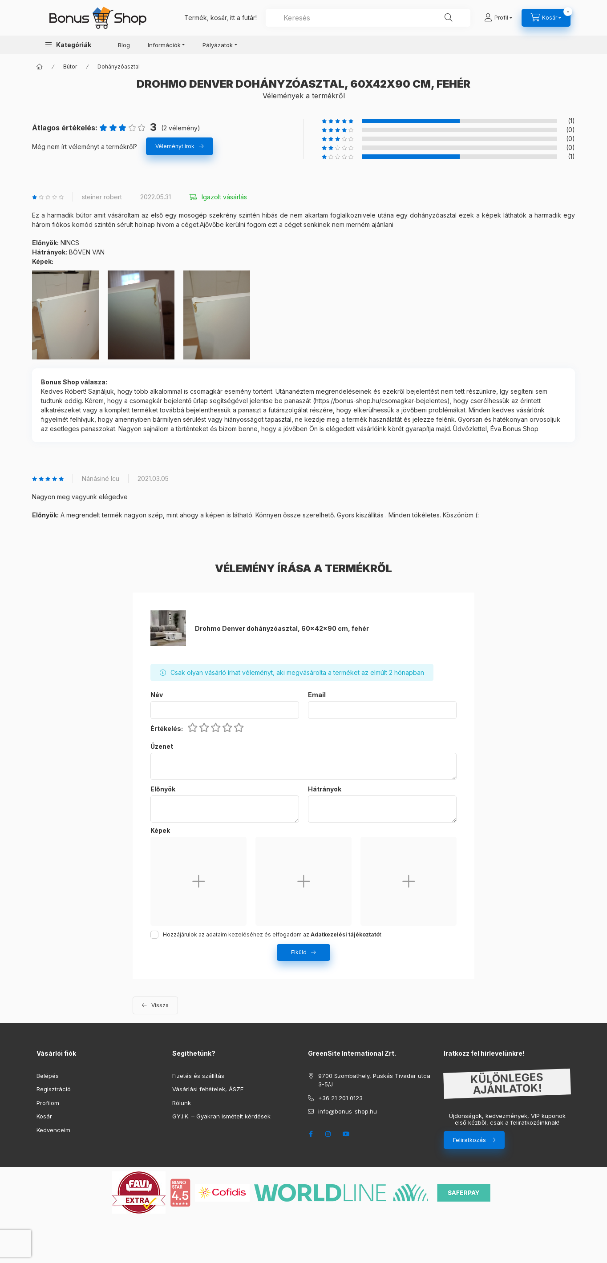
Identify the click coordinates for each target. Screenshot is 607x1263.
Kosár (44, 1116)
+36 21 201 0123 (340, 1098)
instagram (328, 1134)
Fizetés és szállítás (198, 1075)
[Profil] (498, 18)
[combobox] (368, 18)
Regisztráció (53, 1089)
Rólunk (181, 1102)
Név (156, 694)
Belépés (47, 1075)
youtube (346, 1134)
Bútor (70, 66)
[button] (68, 45)
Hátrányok (324, 789)
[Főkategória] (39, 67)
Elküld (299, 952)
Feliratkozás (469, 1139)
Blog (124, 44)
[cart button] (546, 18)
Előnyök (162, 789)
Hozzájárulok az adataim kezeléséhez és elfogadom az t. (273, 934)
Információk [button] (164, 44)
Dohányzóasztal (118, 66)
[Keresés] (448, 17)
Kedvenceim (53, 1130)
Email (317, 694)
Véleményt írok (174, 146)
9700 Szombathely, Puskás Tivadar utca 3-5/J (374, 1080)
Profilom (47, 1102)
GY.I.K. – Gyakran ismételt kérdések (221, 1116)
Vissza (160, 1005)
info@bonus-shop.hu (347, 1111)
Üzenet (161, 746)
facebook (311, 1134)
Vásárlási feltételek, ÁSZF (207, 1089)
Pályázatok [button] (217, 44)
